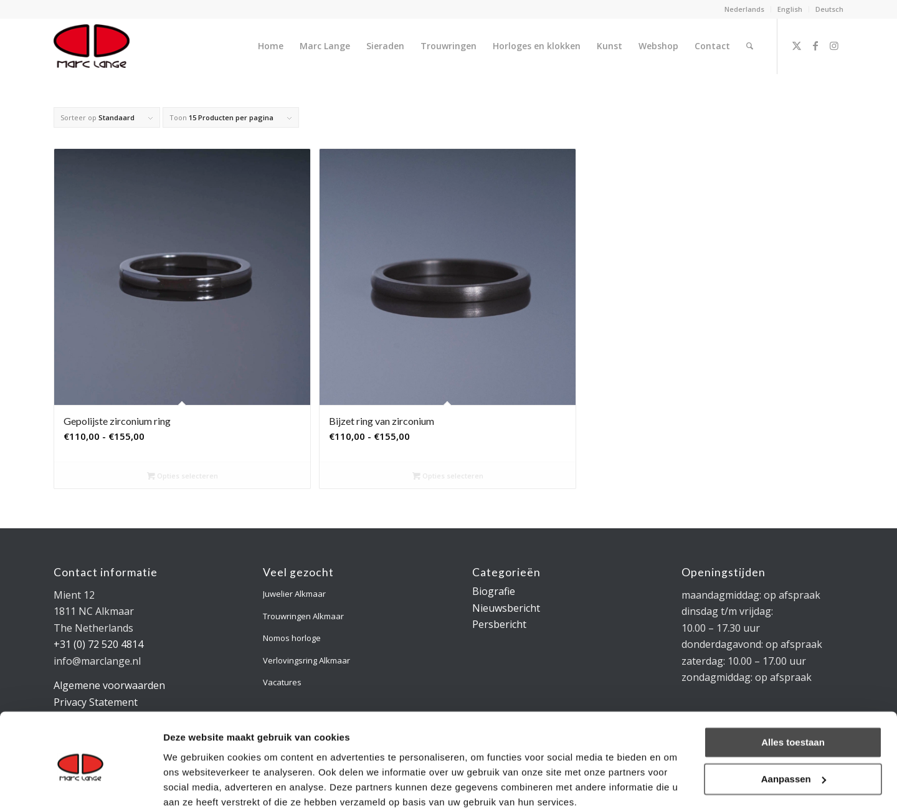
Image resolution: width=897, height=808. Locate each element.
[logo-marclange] (92, 46)
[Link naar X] (796, 45)
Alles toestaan (793, 690)
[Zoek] (749, 46)
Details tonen (192, 783)
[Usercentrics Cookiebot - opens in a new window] (80, 783)
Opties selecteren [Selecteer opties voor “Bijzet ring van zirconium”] (447, 476)
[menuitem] (744, 9)
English (789, 9)
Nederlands (744, 9)
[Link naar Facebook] (815, 45)
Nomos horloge (292, 638)
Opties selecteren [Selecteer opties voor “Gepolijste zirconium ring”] (182, 476)
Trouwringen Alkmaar (303, 616)
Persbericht (499, 624)
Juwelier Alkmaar (294, 593)
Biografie (493, 591)
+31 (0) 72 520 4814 (98, 644)
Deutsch (829, 9)
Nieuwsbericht (506, 608)
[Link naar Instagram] (834, 45)
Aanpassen (793, 726)
